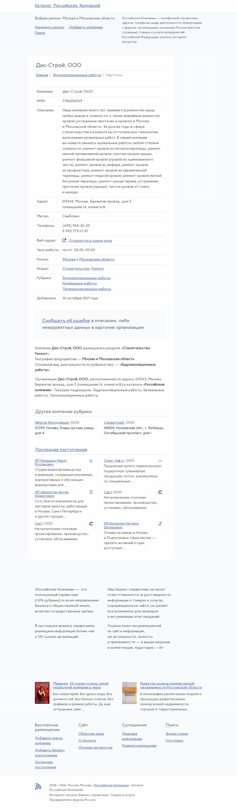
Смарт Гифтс (114, 461)
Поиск (40, 33)
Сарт (107, 492)
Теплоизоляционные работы (87, 289)
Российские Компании (111, 785)
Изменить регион (49, 27)
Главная (42, 75)
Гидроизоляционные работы (77, 75)
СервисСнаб (114, 423)
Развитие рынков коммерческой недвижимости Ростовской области (171, 686)
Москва (69, 259)
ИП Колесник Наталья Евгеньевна (121, 525)
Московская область (97, 259)
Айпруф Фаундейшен (52, 423)
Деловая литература (95, 748)
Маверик (60, 684)
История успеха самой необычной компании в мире (80, 686)
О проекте (87, 741)
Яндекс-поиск (177, 734)
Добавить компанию (86, 27)
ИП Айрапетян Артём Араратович (52, 494)
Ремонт (98, 269)
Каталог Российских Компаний (67, 6)
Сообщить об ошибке (66, 321)
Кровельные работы (80, 283)
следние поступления (61, 450)
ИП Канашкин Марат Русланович (51, 462)
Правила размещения (139, 746)
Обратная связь (91, 734)
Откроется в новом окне (90, 241)
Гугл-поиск (174, 741)
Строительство (76, 269)
